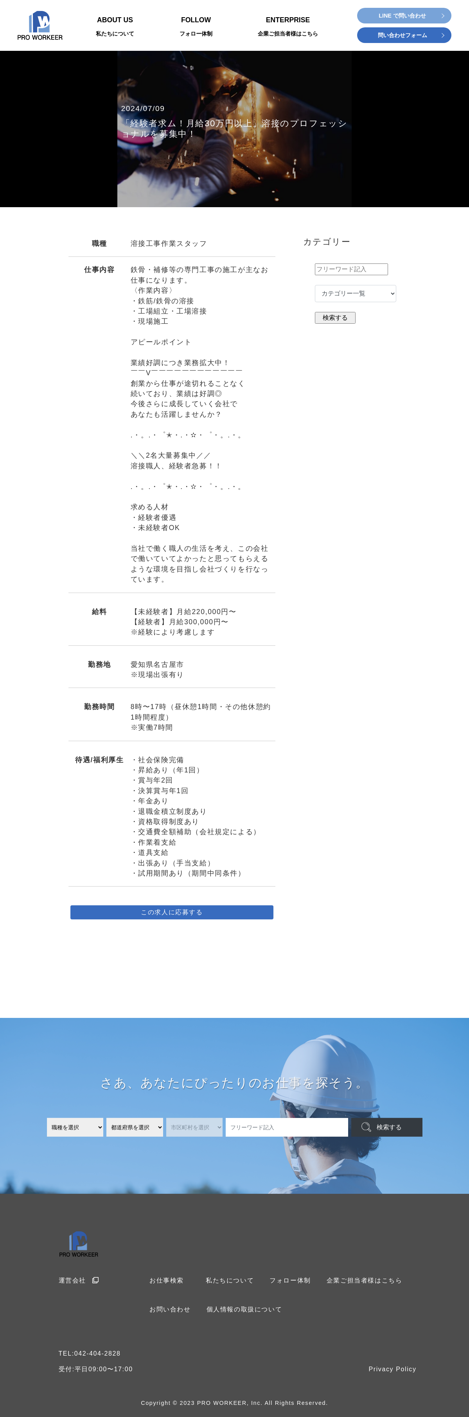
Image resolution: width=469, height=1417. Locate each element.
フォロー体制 (290, 1280)
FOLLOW (196, 27)
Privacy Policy (393, 1369)
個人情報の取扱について (244, 1309)
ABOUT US (115, 27)
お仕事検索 (166, 1280)
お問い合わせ (170, 1309)
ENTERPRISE (288, 27)
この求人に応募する (172, 912)
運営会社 (79, 1280)
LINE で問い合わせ (402, 16)
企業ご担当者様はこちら (365, 1280)
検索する (389, 1127)
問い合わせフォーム (402, 35)
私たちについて (230, 1280)
